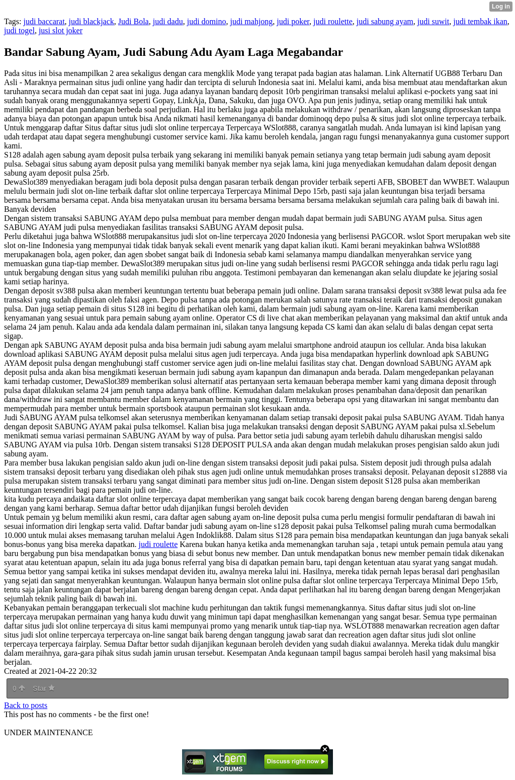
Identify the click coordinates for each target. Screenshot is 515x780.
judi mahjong (251, 21)
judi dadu (168, 21)
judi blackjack (91, 21)
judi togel (19, 30)
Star (44, 688)
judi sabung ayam (385, 21)
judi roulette (333, 21)
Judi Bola (133, 21)
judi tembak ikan (480, 21)
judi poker (293, 21)
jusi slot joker (60, 30)
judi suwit (433, 21)
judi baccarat (43, 21)
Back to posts (25, 705)
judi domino (206, 21)
